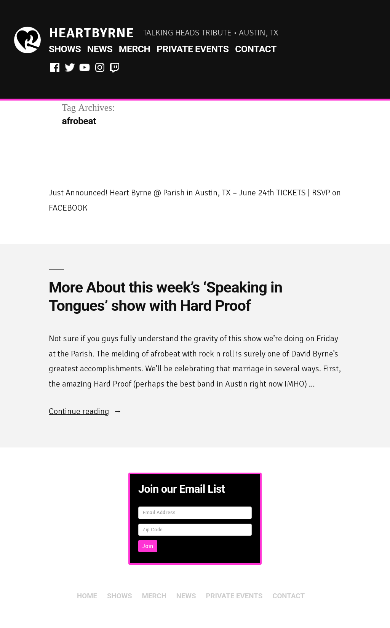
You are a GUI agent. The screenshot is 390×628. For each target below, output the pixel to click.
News (99, 48)
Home (87, 596)
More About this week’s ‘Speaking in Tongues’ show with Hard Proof (165, 296)
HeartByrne (91, 33)
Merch (134, 48)
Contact (256, 48)
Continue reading (85, 411)
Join (147, 546)
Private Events (193, 48)
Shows (65, 48)
